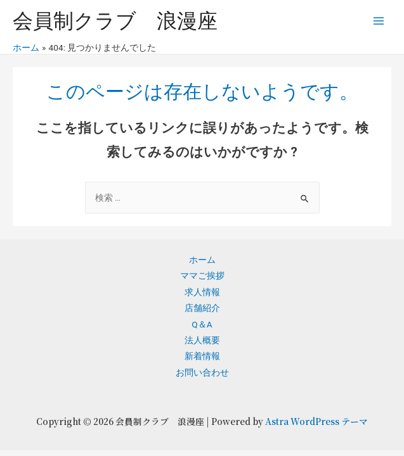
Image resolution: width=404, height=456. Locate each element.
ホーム (202, 260)
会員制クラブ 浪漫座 (115, 21)
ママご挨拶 (202, 275)
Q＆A (202, 324)
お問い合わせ (202, 372)
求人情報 (202, 292)
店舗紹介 (202, 308)
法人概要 (202, 340)
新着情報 (202, 356)
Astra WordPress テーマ (316, 421)
